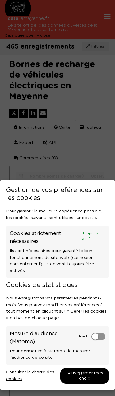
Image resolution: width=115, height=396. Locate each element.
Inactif (84, 336)
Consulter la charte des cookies (30, 375)
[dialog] (57, 285)
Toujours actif (90, 236)
